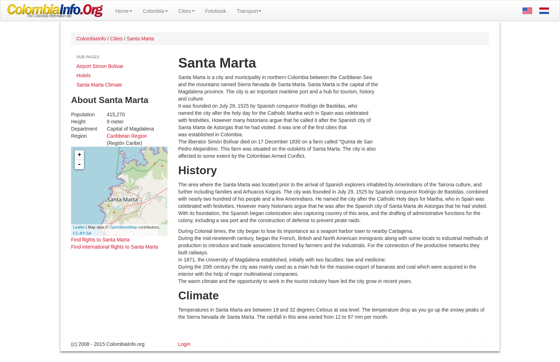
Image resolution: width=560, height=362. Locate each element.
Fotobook (215, 11)
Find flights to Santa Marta (100, 240)
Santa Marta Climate (99, 85)
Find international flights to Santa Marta (114, 247)
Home (123, 11)
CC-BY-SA (82, 233)
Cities (187, 11)
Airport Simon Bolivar (100, 66)
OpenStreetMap (123, 227)
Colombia (155, 11)
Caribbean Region (127, 136)
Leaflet (79, 227)
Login (184, 344)
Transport (249, 11)
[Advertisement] (433, 120)
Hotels (83, 75)
